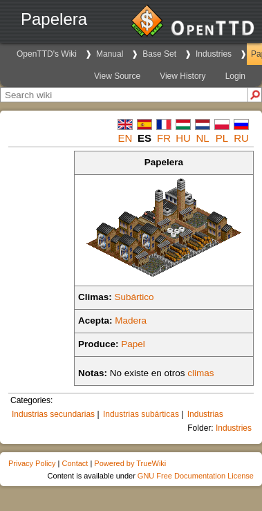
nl (202, 138)
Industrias (205, 414)
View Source (117, 76)
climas (200, 373)
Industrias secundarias (53, 414)
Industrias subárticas (141, 414)
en (125, 138)
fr (164, 138)
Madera (131, 320)
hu (183, 138)
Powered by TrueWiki (130, 463)
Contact (75, 463)
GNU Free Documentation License (196, 476)
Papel (133, 344)
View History (182, 76)
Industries (214, 54)
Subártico (134, 297)
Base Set (159, 54)
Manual (109, 54)
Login (235, 76)
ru (241, 138)
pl (222, 138)
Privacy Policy (31, 463)
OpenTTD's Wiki (47, 54)
